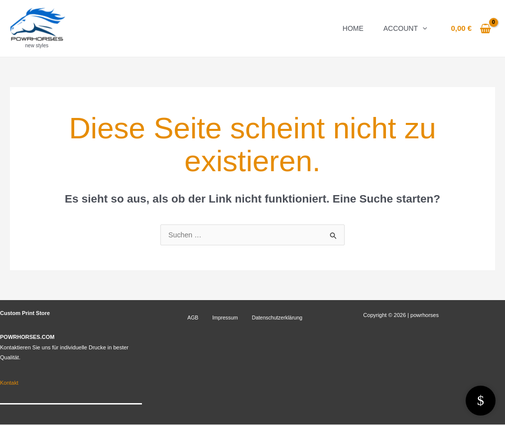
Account (405, 28)
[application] (422, 28)
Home (353, 28)
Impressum (212, 318)
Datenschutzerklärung (257, 318)
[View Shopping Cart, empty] (471, 28)
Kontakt (9, 383)
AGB (187, 318)
